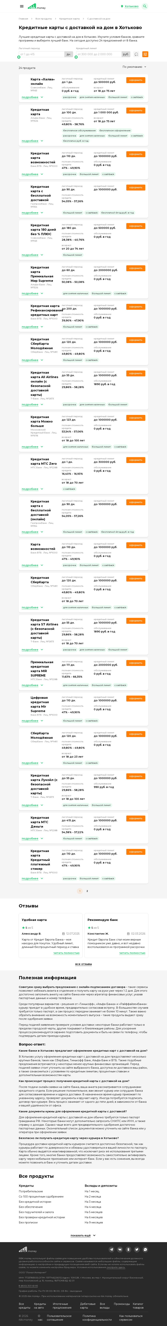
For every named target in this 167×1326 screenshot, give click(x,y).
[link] (112, 1249)
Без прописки (28, 1222)
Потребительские (31, 1191)
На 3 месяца (93, 1201)
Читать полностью (66, 953)
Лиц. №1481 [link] (51, 351)
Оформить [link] (135, 80)
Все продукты (44, 18)
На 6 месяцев (94, 1217)
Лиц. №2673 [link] (47, 398)
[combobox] (134, 67)
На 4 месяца (93, 1207)
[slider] (46, 57)
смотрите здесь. (116, 1267)
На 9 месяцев (94, 1222)
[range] (46, 54)
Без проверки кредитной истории (42, 1217)
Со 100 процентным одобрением (41, 1196)
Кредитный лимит (86, 48)
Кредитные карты (69, 18)
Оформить (135, 187)
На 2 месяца (93, 1196)
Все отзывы (83, 964)
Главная (23, 18)
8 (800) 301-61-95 (28, 1285)
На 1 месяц (92, 1191)
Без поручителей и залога (36, 1212)
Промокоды (122, 1304)
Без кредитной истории (35, 1201)
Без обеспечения (31, 1207)
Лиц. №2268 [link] (50, 467)
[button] (22, 6)
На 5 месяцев (93, 1212)
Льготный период (29, 48)
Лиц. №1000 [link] (50, 166)
